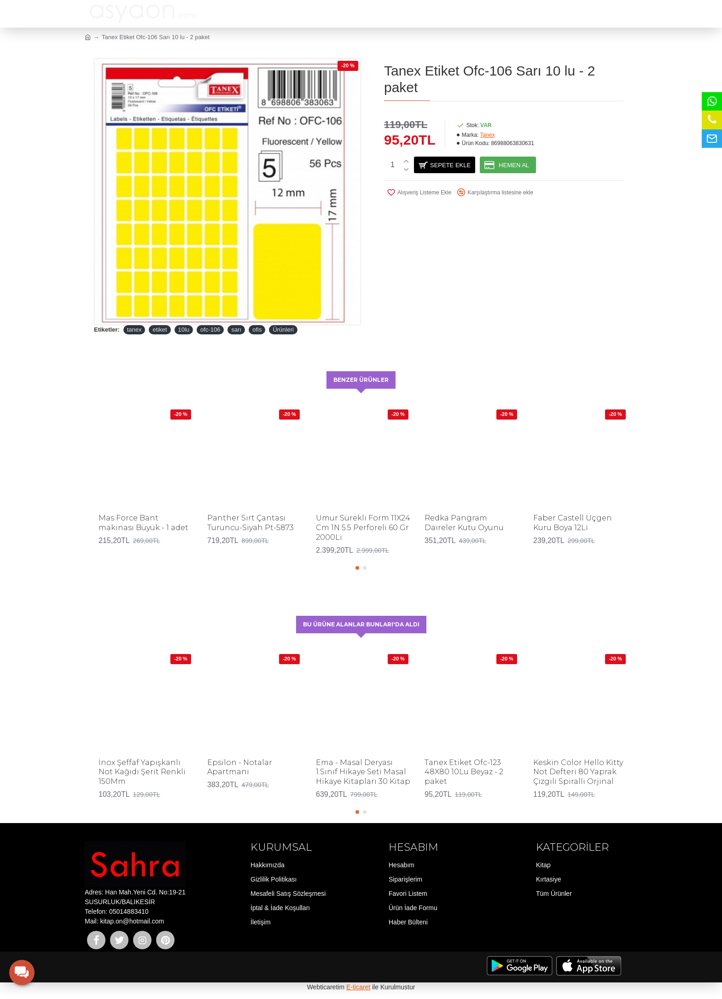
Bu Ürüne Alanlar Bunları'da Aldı (361, 623)
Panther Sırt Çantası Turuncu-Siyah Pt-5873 (250, 522)
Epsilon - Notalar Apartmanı (239, 767)
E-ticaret (358, 987)
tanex (134, 329)
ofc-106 (210, 329)
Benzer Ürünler (361, 379)
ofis (257, 329)
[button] (357, 567)
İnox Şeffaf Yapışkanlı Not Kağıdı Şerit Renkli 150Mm (142, 772)
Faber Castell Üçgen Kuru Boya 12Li (572, 522)
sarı (236, 329)
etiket (159, 329)
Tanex (487, 135)
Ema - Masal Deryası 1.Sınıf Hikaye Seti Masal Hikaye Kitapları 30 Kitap (363, 772)
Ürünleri (283, 329)
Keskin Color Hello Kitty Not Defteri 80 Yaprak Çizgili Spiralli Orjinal (578, 772)
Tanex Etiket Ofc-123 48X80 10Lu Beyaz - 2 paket (464, 772)
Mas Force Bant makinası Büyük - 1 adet (143, 522)
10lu (184, 329)
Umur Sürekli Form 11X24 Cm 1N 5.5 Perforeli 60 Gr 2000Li (363, 527)
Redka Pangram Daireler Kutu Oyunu (464, 522)
